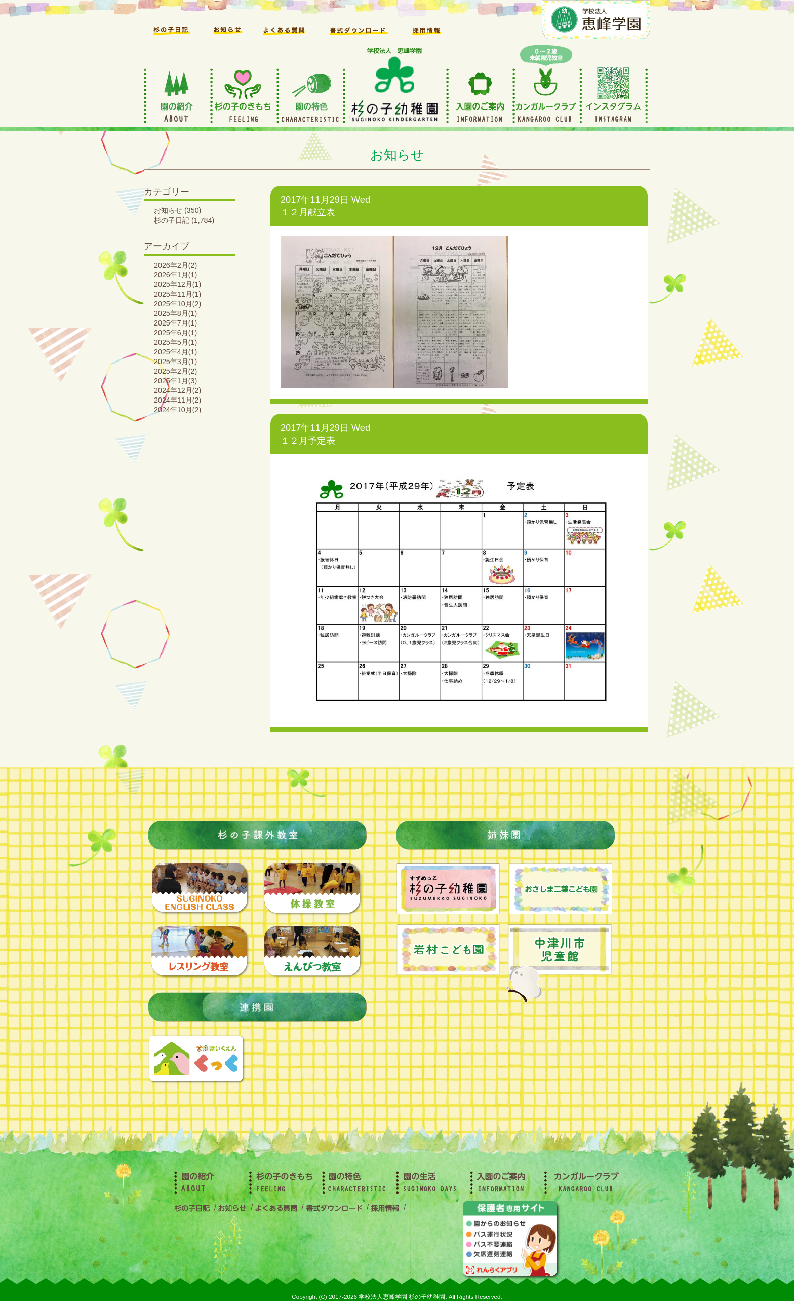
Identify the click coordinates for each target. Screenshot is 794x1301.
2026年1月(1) (175, 275)
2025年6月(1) (175, 333)
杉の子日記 (171, 220)
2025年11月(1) (177, 294)
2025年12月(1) (177, 284)
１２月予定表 (308, 441)
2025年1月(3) (175, 381)
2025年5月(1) (175, 342)
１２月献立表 (308, 212)
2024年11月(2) (177, 400)
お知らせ (168, 210)
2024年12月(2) (177, 390)
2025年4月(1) (175, 352)
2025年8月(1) (175, 313)
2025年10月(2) (177, 304)
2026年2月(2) (175, 265)
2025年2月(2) (175, 371)
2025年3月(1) (175, 361)
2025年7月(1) (175, 323)
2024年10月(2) (177, 410)
